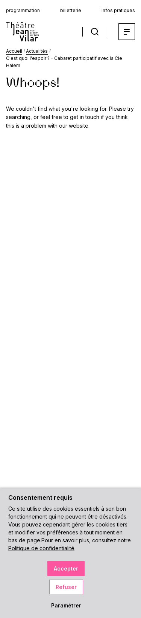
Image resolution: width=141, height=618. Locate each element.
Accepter (66, 568)
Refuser (66, 587)
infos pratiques (118, 10)
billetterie (70, 10)
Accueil (14, 51)
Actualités (37, 51)
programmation (23, 10)
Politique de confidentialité (41, 548)
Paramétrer (66, 605)
